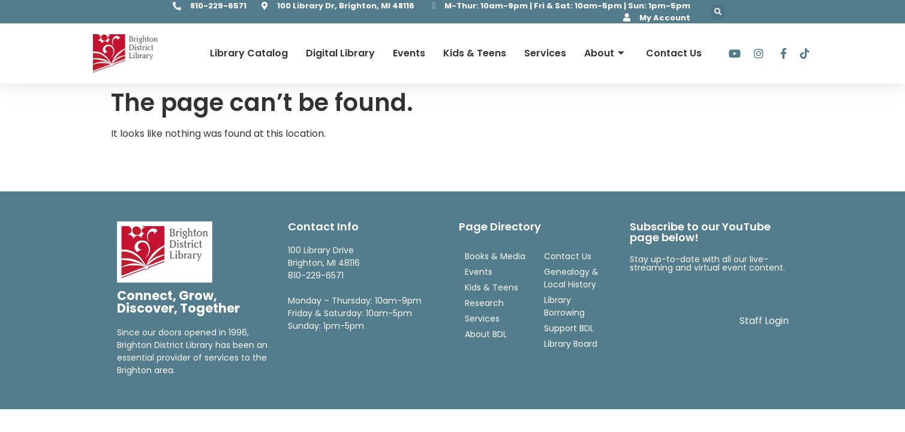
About (604, 53)
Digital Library (340, 53)
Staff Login (764, 321)
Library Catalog (249, 53)
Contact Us (674, 53)
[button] (718, 12)
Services (545, 53)
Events (409, 53)
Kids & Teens (474, 53)
